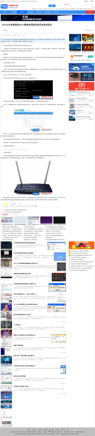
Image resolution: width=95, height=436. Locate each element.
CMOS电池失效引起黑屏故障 (30, 237)
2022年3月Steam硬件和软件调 (6, 249)
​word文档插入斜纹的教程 (81, 98)
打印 (20, 203)
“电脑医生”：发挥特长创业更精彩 (53, 231)
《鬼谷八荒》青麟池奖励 (6, 328)
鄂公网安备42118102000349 (55, 431)
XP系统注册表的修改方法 (29, 226)
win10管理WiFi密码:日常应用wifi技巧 (79, 253)
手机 (38, 8)
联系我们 (34, 429)
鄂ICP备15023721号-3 (69, 431)
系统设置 (81, 8)
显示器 (46, 8)
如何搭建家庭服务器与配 (6, 364)
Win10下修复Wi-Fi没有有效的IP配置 (13, 212)
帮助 (67, 429)
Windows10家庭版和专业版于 (6, 293)
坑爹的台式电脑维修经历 (7, 239)
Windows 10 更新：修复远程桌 (6, 284)
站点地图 (45, 431)
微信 (54, 8)
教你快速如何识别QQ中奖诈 (6, 302)
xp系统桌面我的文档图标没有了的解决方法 (55, 239)
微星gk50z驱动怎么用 (6, 355)
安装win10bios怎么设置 (6, 408)
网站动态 (40, 429)
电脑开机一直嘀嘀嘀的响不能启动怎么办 (80, 263)
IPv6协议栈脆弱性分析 (6, 311)
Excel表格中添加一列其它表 (6, 390)
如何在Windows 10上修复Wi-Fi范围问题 (80, 251)
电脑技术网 (8, 35)
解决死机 (85, 8)
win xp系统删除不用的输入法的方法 (10, 237)
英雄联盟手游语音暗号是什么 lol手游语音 (88, 52)
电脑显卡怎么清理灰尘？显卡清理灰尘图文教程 (81, 268)
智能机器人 (50, 8)
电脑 (43, 8)
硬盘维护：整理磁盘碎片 (6, 373)
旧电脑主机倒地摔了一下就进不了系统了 (33, 235)
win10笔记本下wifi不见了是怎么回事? (54, 233)
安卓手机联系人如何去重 (6, 399)
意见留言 (39, 431)
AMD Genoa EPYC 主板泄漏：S (6, 267)
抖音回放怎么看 (79, 110)
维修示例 (5, 30)
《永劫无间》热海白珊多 (6, 320)
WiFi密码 (62, 8)
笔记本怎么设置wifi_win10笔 (33, 224)
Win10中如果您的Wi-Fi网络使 (59, 224)
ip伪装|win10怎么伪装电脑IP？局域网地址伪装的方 (16, 209)
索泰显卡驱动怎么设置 (6, 346)
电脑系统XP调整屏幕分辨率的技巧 (31, 233)
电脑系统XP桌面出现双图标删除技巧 (10, 226)
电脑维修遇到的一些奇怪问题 (30, 239)
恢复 (59, 8)
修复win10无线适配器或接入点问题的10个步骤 (81, 255)
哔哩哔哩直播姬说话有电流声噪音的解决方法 (12, 231)
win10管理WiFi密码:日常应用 (7, 224)
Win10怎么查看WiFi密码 (75, 51)
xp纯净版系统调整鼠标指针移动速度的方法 (55, 226)
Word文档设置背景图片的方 (6, 382)
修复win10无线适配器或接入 (20, 224)
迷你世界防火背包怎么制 (6, 337)
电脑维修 (15, 35)
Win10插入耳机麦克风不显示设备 (83, 116)
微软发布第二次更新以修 (6, 275)
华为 (69, 8)
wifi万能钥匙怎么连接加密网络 (82, 104)
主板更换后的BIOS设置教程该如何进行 (75, 42)
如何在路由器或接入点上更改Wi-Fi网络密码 (33, 231)
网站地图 (51, 429)
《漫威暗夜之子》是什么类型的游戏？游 (88, 42)
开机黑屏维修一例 (49, 237)
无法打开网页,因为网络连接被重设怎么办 (55, 235)
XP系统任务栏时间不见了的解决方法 (79, 257)
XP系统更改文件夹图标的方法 (77, 259)
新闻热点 (86, 1)
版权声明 (46, 429)
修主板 (66, 8)
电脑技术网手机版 (80, 431)
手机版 (91, 1)
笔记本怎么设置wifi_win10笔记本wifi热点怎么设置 (82, 261)
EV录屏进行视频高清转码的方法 (83, 92)
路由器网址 (73, 8)
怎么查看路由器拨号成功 (6, 417)
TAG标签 (57, 429)
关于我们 (29, 429)
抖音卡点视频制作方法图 (6, 258)
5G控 (57, 8)
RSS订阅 (63, 429)
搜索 (52, 5)
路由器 (40, 8)
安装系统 (77, 8)
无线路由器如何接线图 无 (6, 426)
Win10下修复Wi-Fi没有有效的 (46, 224)
